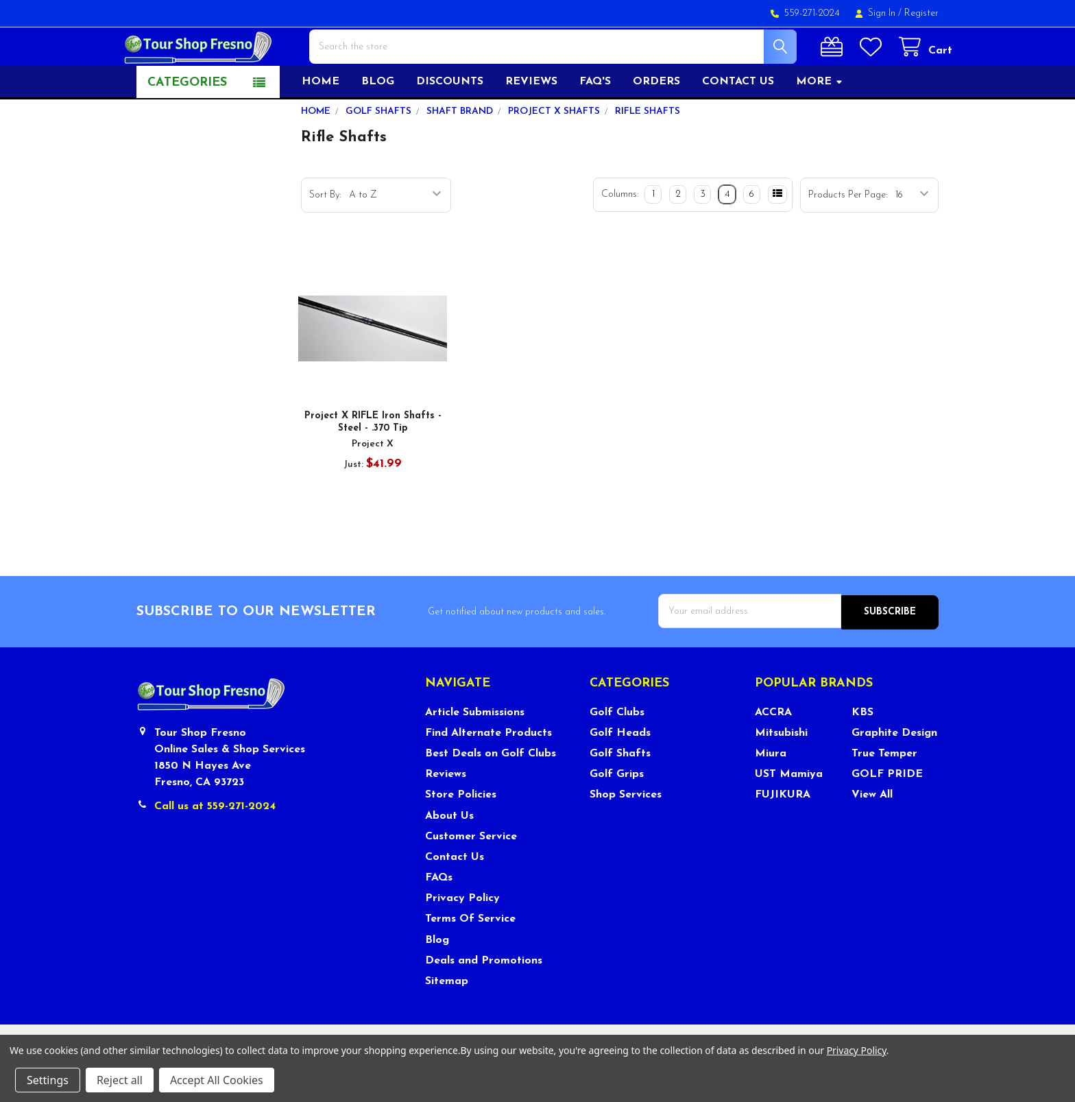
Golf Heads (620, 771)
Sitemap (446, 1019)
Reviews (531, 121)
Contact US (738, 121)
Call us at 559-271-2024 (215, 844)
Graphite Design (894, 771)
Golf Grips (617, 812)
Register (921, 13)
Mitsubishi (781, 771)
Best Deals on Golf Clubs (490, 792)
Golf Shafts (620, 792)
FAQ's (595, 121)
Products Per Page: (847, 235)
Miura (770, 792)
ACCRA (773, 750)
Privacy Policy (462, 936)
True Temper (884, 792)
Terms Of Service (470, 957)
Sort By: (325, 235)
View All (872, 833)
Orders (656, 121)
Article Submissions (474, 750)
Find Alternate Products (488, 771)
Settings (48, 1080)
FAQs (438, 916)
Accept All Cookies (216, 1080)
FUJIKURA (782, 833)
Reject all (120, 1080)
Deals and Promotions (483, 999)
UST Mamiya (789, 812)
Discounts (449, 121)
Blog (377, 121)
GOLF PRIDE (887, 812)
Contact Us (454, 895)
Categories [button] (187, 122)
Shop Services (626, 833)
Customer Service (471, 875)
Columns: (619, 234)
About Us (449, 854)
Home (320, 121)
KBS (862, 750)
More (819, 121)
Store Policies (460, 833)
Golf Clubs (617, 750)
